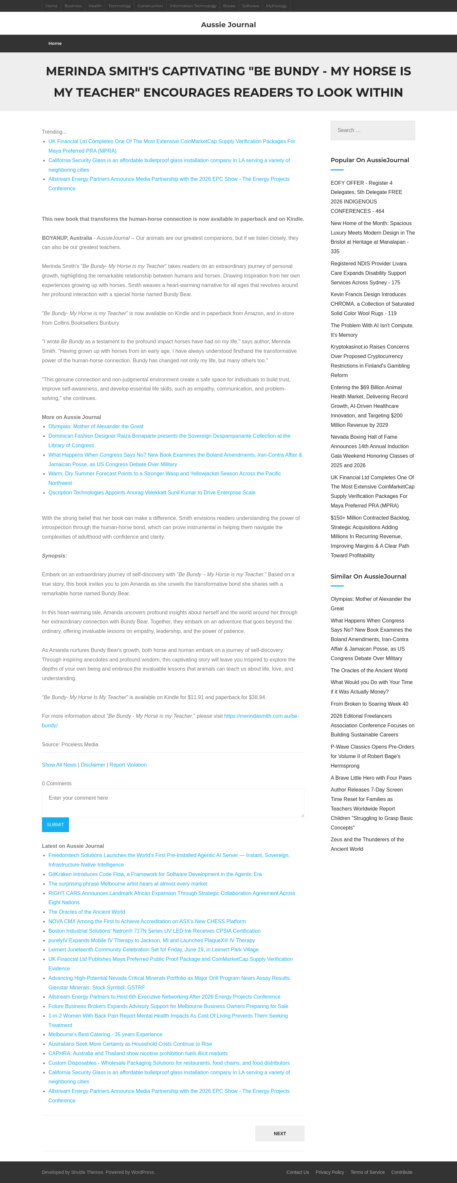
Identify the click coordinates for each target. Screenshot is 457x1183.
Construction (150, 5)
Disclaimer (93, 765)
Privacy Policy (330, 1172)
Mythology (276, 5)
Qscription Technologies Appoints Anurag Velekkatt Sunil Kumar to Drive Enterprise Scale (152, 492)
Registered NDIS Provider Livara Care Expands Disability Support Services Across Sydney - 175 (369, 273)
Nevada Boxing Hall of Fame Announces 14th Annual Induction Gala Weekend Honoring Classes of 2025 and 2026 (372, 451)
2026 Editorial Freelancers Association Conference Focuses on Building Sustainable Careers (372, 725)
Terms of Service (368, 1172)
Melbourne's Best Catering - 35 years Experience (105, 1034)
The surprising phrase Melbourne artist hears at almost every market (127, 884)
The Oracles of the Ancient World (86, 912)
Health (95, 5)
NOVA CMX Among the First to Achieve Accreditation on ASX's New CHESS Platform (147, 921)
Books (229, 5)
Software (250, 5)
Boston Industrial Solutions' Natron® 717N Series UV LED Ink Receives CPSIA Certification (154, 931)
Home (52, 5)
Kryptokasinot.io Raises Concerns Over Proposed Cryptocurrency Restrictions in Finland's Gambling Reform (370, 361)
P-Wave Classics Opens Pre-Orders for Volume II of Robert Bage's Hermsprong (372, 756)
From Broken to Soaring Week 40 (369, 704)
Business (73, 5)
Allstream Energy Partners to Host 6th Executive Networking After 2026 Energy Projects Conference (164, 997)
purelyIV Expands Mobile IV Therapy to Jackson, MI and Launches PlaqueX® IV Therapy (151, 940)
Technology (119, 5)
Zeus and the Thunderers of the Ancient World (367, 844)
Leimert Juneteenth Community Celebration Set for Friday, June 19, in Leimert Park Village (153, 949)
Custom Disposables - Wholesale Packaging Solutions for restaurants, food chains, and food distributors (169, 1063)
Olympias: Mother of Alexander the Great (95, 426)
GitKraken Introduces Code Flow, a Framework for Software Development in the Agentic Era (155, 874)
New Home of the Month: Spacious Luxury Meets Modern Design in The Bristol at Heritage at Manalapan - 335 (373, 237)
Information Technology (193, 5)
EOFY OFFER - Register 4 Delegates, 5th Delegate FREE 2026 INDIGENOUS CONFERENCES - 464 (366, 197)
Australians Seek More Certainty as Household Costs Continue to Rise (130, 1044)
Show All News (59, 765)
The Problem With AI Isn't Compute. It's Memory (372, 330)
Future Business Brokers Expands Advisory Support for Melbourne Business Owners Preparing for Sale (168, 1006)
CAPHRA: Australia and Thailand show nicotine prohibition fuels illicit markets (138, 1053)
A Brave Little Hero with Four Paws (371, 778)
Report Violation (128, 765)
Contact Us (297, 1172)
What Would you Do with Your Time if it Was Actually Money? (372, 687)
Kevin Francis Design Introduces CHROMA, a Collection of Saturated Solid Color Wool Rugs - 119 (372, 304)
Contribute (401, 1172)
